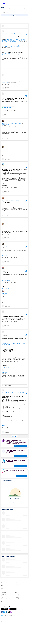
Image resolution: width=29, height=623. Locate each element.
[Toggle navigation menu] (27, 4)
